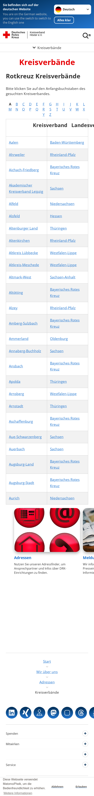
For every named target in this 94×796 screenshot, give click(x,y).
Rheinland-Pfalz (63, 154)
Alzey (13, 308)
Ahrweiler (17, 154)
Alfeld (13, 203)
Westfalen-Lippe (63, 252)
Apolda (14, 381)
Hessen (56, 216)
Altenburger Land (23, 228)
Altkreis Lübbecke (23, 252)
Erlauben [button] (81, 786)
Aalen (13, 142)
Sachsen (57, 188)
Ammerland (18, 338)
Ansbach (16, 366)
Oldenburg (59, 338)
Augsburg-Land (21, 464)
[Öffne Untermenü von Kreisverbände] (47, 47)
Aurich (14, 498)
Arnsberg (16, 393)
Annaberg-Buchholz (25, 351)
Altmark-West (20, 277)
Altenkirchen (19, 240)
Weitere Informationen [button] (17, 793)
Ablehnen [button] (57, 786)
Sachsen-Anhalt (62, 277)
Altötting (16, 292)
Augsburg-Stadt (21, 482)
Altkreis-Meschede (24, 265)
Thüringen (58, 228)
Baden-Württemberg (67, 142)
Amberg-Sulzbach (23, 323)
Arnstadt (16, 406)
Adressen (22, 557)
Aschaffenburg (21, 421)
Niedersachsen (62, 203)
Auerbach (17, 449)
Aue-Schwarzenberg (25, 436)
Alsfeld (14, 216)
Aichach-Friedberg (24, 170)
